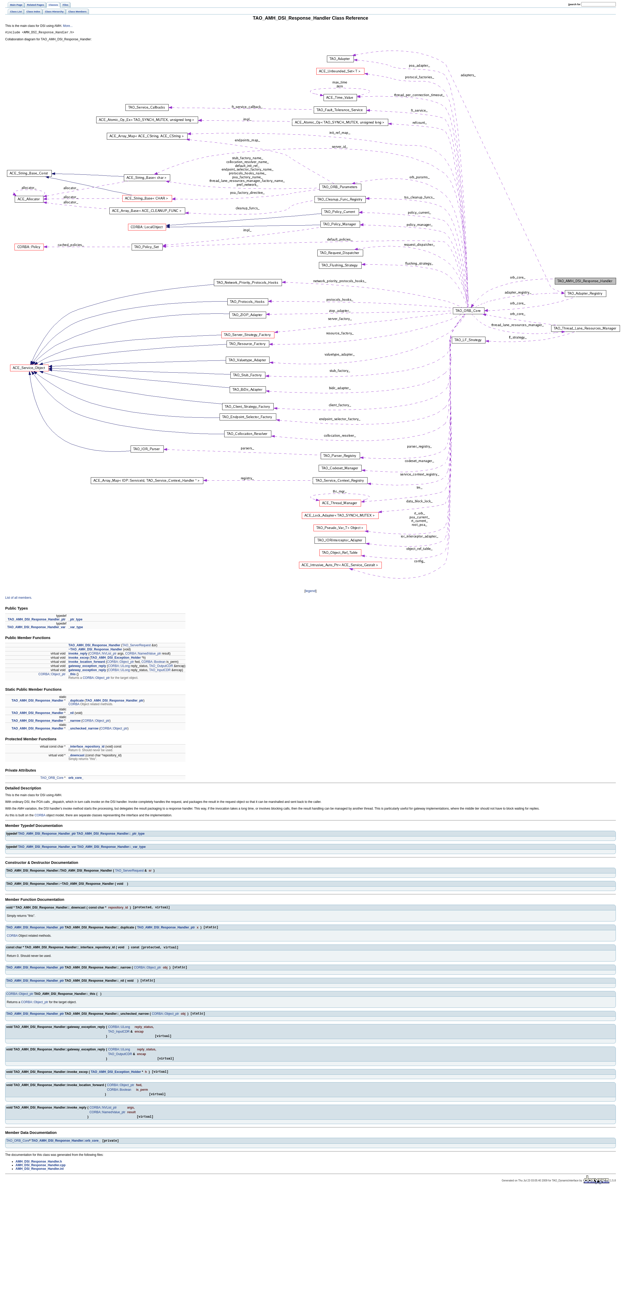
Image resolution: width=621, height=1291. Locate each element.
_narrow (75, 721)
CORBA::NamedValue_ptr (143, 654)
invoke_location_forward (87, 662)
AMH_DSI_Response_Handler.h (39, 1171)
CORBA (74, 705)
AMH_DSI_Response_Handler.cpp (40, 1175)
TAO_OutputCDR (161, 666)
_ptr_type (76, 620)
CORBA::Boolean (153, 662)
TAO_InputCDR (159, 671)
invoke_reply (78, 654)
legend (310, 592)
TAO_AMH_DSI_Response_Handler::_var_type (111, 847)
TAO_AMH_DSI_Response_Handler (95, 646)
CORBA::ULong (119, 666)
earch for (574, 4)
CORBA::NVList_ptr (102, 654)
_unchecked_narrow (84, 729)
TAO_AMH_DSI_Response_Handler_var (36, 628)
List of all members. (18, 598)
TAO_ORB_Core (51, 778)
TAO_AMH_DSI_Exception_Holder (116, 658)
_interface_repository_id (86, 747)
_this (72, 675)
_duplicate (76, 701)
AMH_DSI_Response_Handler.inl (40, 1178)
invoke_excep (79, 658)
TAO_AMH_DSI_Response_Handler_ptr (36, 620)
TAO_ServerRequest (136, 646)
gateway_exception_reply (87, 666)
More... (67, 26)
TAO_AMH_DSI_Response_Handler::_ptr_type (111, 834)
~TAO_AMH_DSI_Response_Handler (95, 650)
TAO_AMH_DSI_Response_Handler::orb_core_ (65, 1150)
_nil (71, 714)
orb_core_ (76, 778)
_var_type (76, 628)
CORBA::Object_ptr (120, 662)
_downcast (77, 756)
